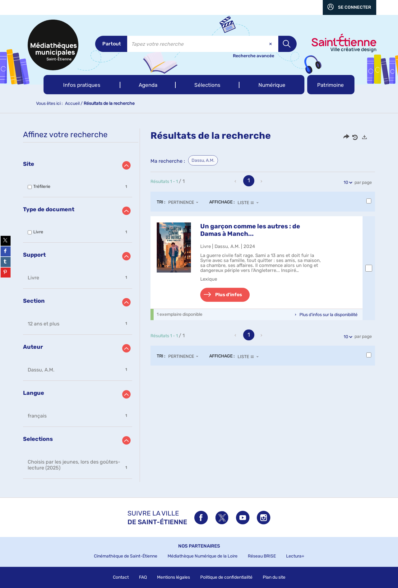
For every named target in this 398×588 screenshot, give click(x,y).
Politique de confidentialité (226, 577)
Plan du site (274, 577)
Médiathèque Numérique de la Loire (203, 556)
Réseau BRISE (262, 556)
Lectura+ (295, 556)
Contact (121, 577)
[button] (82, 84)
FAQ (143, 577)
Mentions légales (173, 577)
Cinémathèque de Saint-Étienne (125, 556)
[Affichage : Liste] (249, 202)
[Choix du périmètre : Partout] (111, 44)
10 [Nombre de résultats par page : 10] (347, 182)
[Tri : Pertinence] (185, 202)
